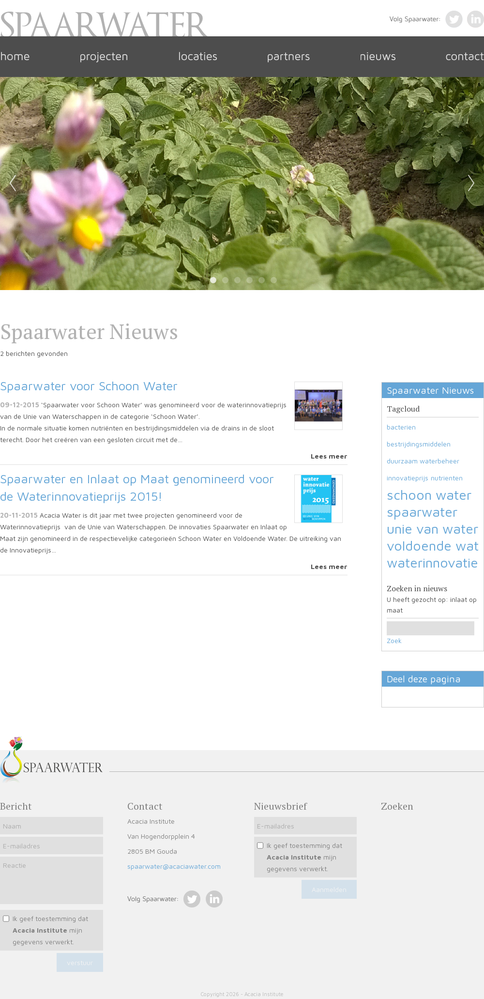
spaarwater (422, 512)
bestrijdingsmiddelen (419, 444)
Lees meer (329, 456)
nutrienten (447, 478)
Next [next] (471, 183)
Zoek (394, 640)
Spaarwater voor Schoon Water (89, 385)
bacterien (401, 427)
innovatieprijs (407, 478)
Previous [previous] (12, 183)
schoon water (429, 495)
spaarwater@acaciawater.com (174, 866)
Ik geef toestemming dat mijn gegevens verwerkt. (50, 930)
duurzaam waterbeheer (423, 461)
